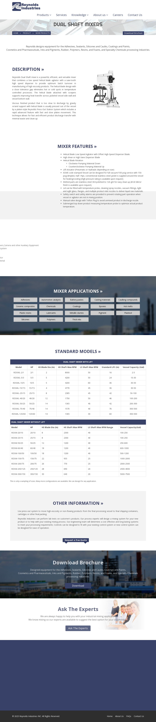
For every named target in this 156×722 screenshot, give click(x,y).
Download (78, 585)
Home (110, 716)
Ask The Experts (78, 626)
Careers (118, 15)
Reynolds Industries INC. (30, 716)
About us (100, 15)
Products (44, 15)
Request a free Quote (76, 540)
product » (28, 33)
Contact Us (135, 15)
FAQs (128, 716)
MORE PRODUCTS (43, 33)
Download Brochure (133, 33)
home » (17, 33)
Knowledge (80, 15)
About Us (119, 716)
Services (61, 15)
